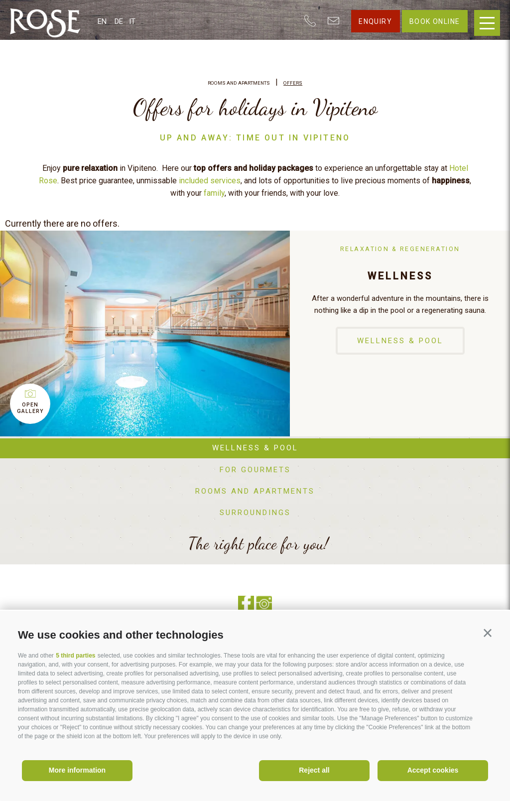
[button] (487, 633)
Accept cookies (433, 770)
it (132, 21)
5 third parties (75, 655)
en (102, 21)
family (214, 193)
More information (77, 770)
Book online (434, 21)
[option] (255, 333)
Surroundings (255, 512)
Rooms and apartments (255, 491)
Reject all (314, 770)
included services (210, 180)
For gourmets (255, 469)
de (119, 21)
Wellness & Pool (400, 340)
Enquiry (375, 21)
